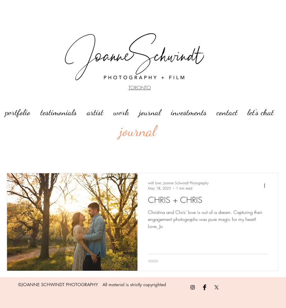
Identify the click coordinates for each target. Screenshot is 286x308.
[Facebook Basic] (204, 287)
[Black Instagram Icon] (193, 287)
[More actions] (266, 185)
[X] (216, 287)
